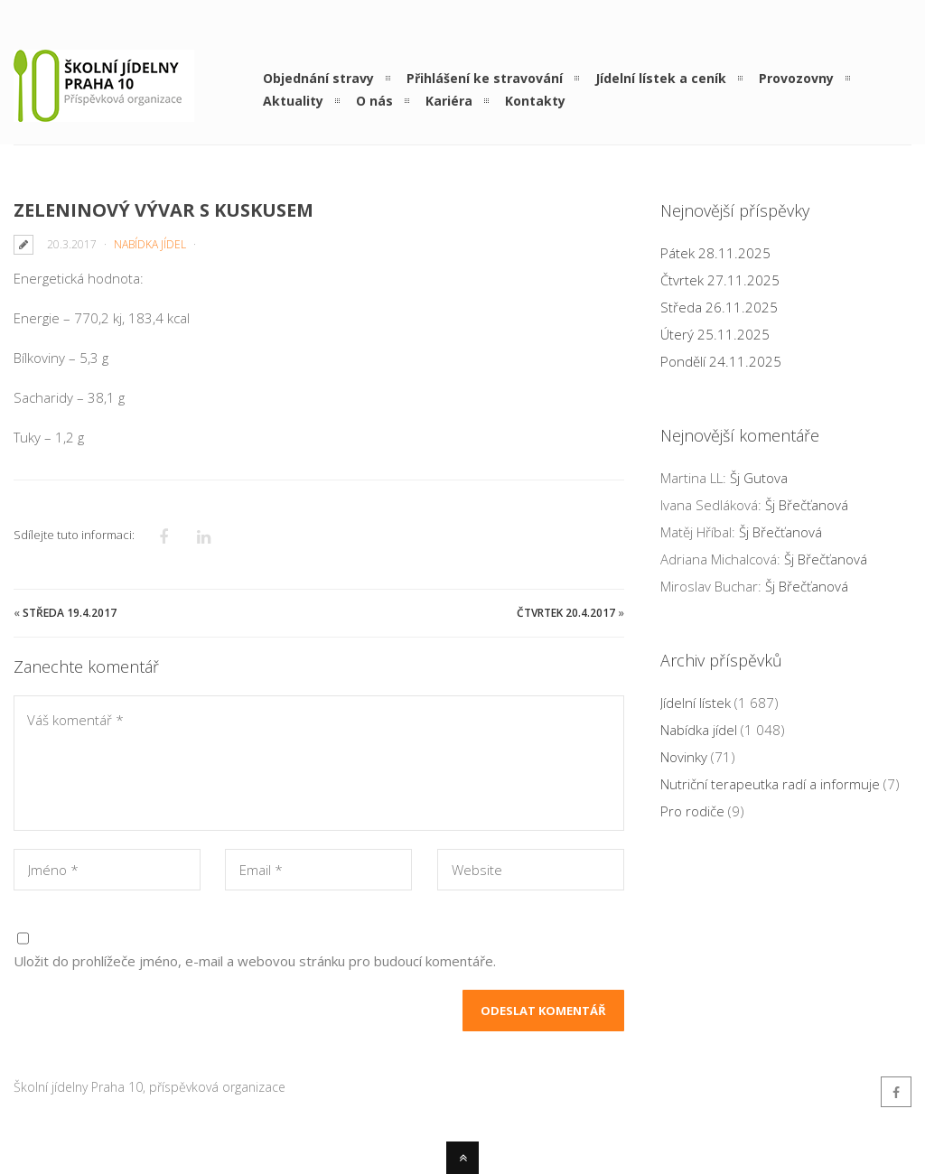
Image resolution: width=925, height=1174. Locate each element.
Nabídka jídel (150, 244)
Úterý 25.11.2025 (715, 334)
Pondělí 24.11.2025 (720, 361)
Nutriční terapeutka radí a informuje (770, 784)
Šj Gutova (759, 478)
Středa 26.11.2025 (719, 307)
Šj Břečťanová (806, 505)
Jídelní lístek (695, 703)
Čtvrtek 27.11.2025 (720, 280)
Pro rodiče (692, 811)
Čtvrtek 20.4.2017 (566, 612)
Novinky (683, 757)
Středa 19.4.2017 (70, 612)
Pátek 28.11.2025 (715, 253)
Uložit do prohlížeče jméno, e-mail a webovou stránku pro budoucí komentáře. (255, 961)
